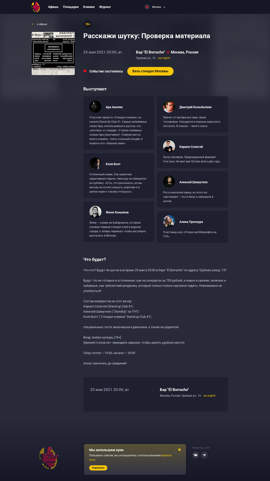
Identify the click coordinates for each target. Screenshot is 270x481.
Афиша (53, 7)
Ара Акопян (114, 107)
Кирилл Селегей (191, 147)
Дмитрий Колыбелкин (195, 107)
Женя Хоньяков (117, 212)
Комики (89, 7)
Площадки (71, 7)
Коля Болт (113, 164)
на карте (164, 58)
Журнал (105, 7)
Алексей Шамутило (193, 182)
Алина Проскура (191, 222)
